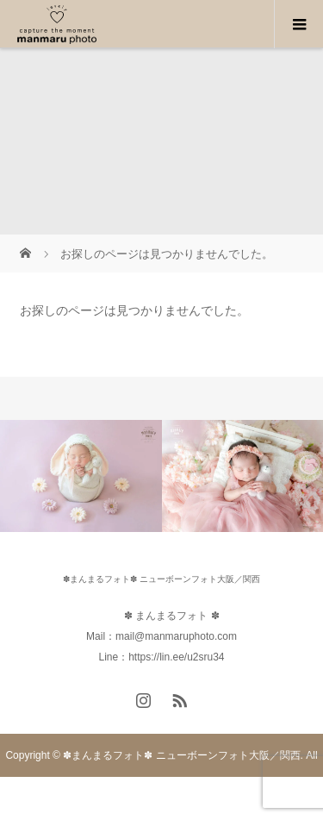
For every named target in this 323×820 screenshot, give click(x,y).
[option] (81, 476)
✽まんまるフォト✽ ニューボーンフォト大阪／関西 (161, 579)
